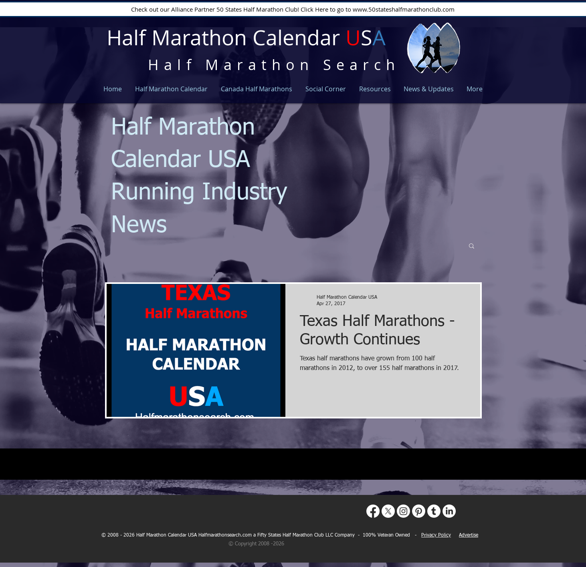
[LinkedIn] (449, 511)
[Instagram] (403, 511)
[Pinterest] (418, 511)
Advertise (468, 535)
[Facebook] (373, 511)
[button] (471, 246)
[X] (388, 511)
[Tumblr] (434, 511)
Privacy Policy (436, 535)
